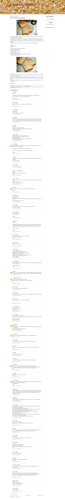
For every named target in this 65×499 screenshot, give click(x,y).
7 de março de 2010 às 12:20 (16, 106)
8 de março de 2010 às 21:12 (16, 370)
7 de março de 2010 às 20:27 (16, 184)
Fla (12, 345)
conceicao (13, 242)
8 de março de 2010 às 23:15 (16, 394)
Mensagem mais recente (13, 495)
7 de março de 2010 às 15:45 (16, 131)
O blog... (13, 364)
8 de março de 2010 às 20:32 (16, 349)
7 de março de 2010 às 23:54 (16, 217)
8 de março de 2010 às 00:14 (16, 239)
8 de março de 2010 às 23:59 (16, 401)
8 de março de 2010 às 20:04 (16, 336)
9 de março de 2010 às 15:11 (16, 432)
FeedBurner (52, 24)
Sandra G (14, 298)
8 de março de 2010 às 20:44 (16, 361)
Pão (21, 87)
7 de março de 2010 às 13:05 (16, 114)
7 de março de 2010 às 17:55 (16, 153)
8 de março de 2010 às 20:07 (16, 342)
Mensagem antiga (40, 495)
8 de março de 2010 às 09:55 (16, 274)
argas (13, 187)
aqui (23, 36)
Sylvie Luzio (14, 164)
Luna (13, 428)
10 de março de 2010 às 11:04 (16, 485)
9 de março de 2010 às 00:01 (16, 417)
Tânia (13, 373)
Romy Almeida (14, 261)
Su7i (13, 271)
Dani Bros (13, 420)
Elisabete (13, 117)
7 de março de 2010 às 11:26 (16, 99)
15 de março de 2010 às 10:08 (16, 491)
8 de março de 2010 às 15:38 (16, 311)
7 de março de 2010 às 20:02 (16, 175)
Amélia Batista (14, 306)
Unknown (13, 144)
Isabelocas (14, 471)
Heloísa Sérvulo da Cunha (16, 170)
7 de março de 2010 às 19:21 (16, 167)
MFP (20, 87)
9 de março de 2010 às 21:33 (16, 454)
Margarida (14, 205)
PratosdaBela (14, 195)
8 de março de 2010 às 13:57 (16, 295)
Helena (13, 125)
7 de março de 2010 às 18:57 (16, 161)
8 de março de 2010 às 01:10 (16, 258)
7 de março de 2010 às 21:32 (16, 192)
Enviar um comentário (14, 493)
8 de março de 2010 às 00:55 (16, 246)
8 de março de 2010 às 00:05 (16, 231)
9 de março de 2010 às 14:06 (16, 425)
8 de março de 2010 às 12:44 (16, 283)
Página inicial (28, 495)
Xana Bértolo (14, 380)
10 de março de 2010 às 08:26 (16, 468)
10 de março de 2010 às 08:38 (16, 477)
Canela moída (23, 5)
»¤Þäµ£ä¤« (14, 292)
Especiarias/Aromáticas (16, 87)
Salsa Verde (14, 442)
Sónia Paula (14, 109)
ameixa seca (14, 134)
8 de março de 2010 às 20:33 (16, 355)
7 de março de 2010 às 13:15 (16, 122)
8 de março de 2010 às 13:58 (16, 303)
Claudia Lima (14, 234)
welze (13, 352)
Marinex (13, 358)
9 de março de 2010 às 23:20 (16, 461)
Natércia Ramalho (15, 464)
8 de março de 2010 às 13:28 (16, 289)
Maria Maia (14, 102)
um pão (22, 38)
